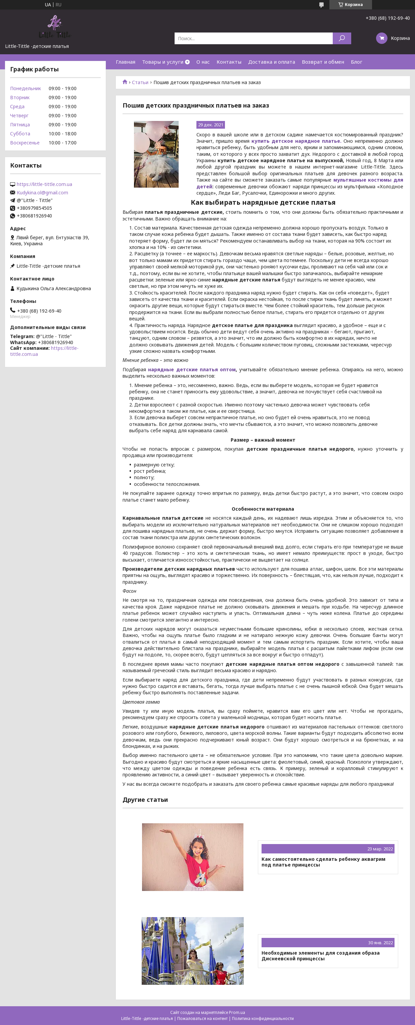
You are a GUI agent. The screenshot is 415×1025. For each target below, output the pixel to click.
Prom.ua (237, 1012)
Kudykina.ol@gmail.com (42, 193)
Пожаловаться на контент (202, 1018)
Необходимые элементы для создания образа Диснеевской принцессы (321, 956)
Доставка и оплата (271, 61)
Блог (356, 61)
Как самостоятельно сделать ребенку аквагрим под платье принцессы (323, 862)
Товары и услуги (162, 61)
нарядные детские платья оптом (192, 369)
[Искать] (342, 38)
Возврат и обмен (323, 61)
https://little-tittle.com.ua (44, 184)
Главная (125, 61)
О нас (203, 61)
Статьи (140, 82)
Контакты (229, 61)
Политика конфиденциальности (263, 1018)
